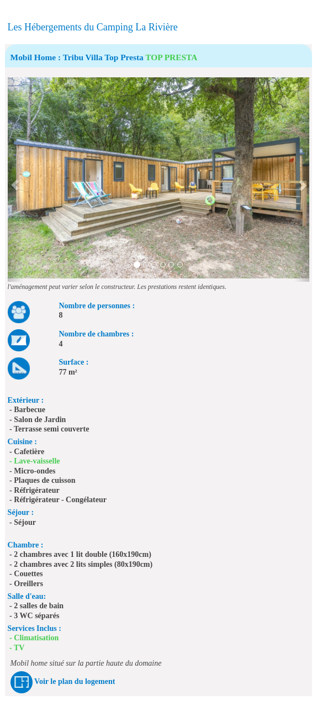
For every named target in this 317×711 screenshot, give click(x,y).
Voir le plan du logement (74, 681)
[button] (15, 179)
